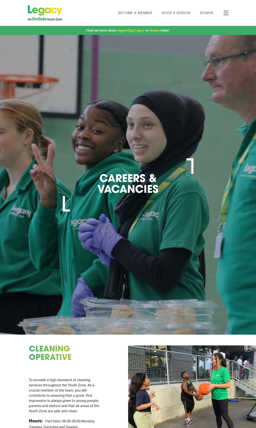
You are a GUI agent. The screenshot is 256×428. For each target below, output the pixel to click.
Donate (207, 13)
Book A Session (176, 13)
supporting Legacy (131, 30)
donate (155, 30)
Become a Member (135, 13)
